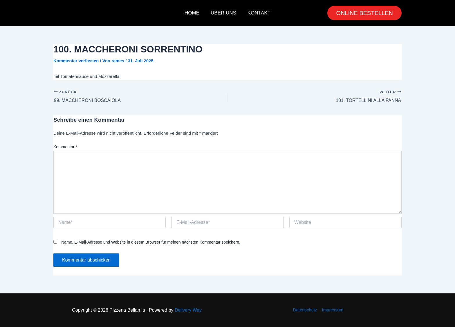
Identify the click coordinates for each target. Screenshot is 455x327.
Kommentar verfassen (76, 60)
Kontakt (257, 13)
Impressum (332, 309)
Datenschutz (305, 309)
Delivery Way (188, 310)
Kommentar (65, 147)
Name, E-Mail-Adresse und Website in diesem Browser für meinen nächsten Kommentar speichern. (150, 242)
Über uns (223, 13)
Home (193, 13)
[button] (364, 13)
